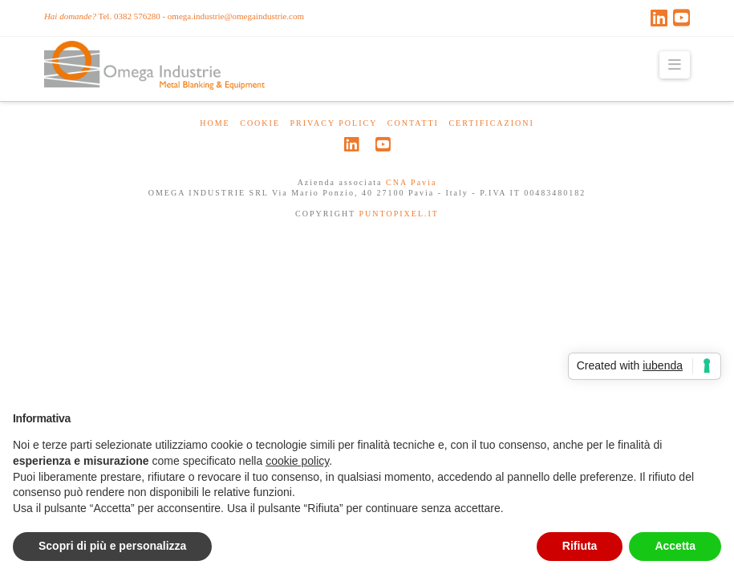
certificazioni (490, 123)
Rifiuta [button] (580, 545)
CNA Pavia (411, 182)
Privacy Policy (334, 123)
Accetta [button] (675, 545)
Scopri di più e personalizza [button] (112, 545)
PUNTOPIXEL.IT (399, 213)
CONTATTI (413, 123)
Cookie (260, 123)
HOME (214, 123)
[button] (675, 65)
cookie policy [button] (297, 460)
